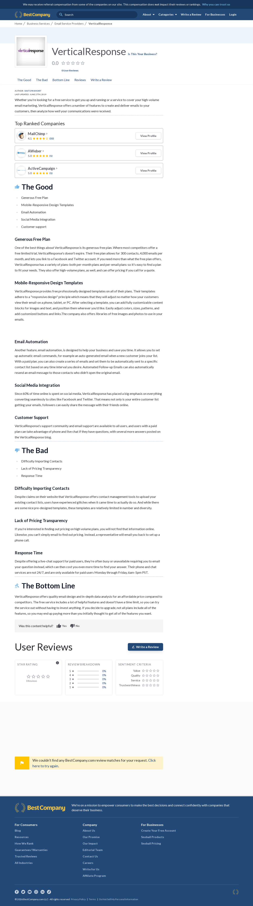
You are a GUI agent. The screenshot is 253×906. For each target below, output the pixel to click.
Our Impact (90, 843)
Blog (18, 830)
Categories (168, 14)
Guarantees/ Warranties (31, 850)
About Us (89, 830)
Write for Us (91, 869)
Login (232, 14)
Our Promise (91, 837)
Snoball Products (152, 837)
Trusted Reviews (26, 856)
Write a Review (191, 14)
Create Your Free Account (158, 830)
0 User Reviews (69, 70)
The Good (24, 80)
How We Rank (24, 843)
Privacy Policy (78, 899)
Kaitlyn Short (33, 91)
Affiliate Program (94, 875)
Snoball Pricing (151, 843)
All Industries (24, 862)
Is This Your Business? (142, 54)
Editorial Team (93, 850)
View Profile (148, 136)
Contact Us (90, 856)
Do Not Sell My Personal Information (118, 899)
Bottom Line (61, 80)
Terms (92, 899)
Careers (88, 862)
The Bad (42, 80)
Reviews (80, 80)
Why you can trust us (216, 4)
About (149, 14)
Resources (22, 837)
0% (104, 671)
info (57, 663)
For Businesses (215, 14)
